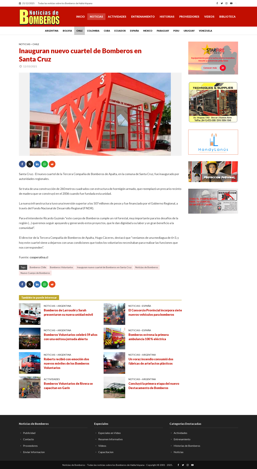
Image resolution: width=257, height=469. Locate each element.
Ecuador (120, 30)
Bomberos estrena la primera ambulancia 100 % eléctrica (148, 337)
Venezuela (205, 30)
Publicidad (29, 432)
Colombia (93, 30)
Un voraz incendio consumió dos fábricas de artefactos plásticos (150, 361)
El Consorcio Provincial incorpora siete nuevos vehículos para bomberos (155, 312)
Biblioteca (227, 16)
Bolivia (67, 30)
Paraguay (163, 30)
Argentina (51, 30)
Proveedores (189, 16)
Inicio (80, 16)
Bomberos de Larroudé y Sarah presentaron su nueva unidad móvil (68, 312)
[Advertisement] (213, 270)
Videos (209, 16)
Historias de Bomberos (187, 445)
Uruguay (189, 30)
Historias (167, 16)
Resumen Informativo (110, 439)
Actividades (117, 16)
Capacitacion (105, 452)
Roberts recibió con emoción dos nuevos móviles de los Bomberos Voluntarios (66, 363)
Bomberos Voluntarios (61, 267)
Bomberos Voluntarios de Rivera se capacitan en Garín (68, 386)
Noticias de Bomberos (146, 267)
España (134, 30)
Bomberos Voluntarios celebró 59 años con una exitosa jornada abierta (70, 337)
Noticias (96, 16)
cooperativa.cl (39, 257)
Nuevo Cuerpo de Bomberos (35, 272)
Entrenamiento (143, 16)
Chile (79, 30)
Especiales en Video (109, 432)
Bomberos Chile (38, 267)
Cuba (107, 30)
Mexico (147, 30)
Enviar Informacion (34, 452)
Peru (176, 30)
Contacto (28, 439)
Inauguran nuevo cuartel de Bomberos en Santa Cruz (104, 267)
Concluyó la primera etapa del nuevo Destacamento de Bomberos (153, 386)
